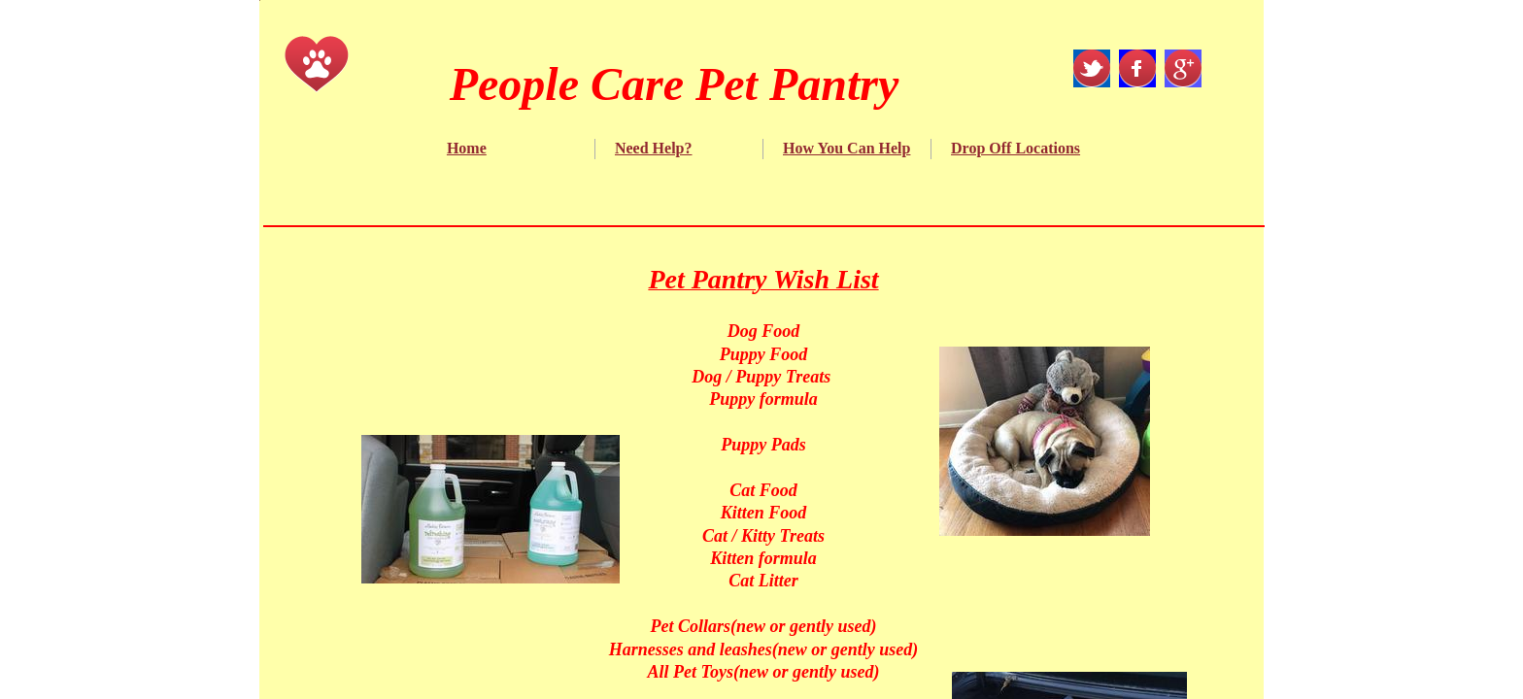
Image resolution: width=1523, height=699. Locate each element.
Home (467, 148)
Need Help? (654, 148)
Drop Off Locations (1015, 148)
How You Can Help (846, 148)
